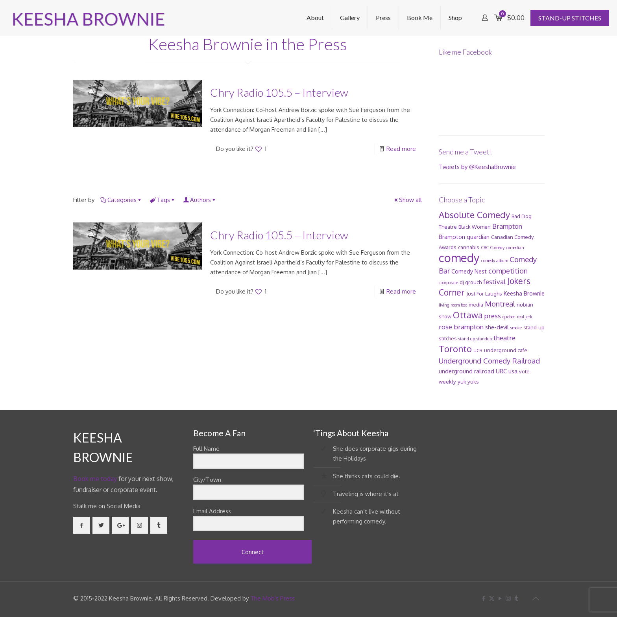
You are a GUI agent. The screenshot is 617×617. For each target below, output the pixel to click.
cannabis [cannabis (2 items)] (468, 247)
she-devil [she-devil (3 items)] (497, 327)
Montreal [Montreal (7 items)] (500, 303)
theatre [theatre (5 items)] (504, 338)
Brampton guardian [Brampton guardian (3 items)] (464, 236)
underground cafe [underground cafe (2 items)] (505, 350)
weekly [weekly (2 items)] (447, 381)
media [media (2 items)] (476, 304)
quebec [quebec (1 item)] (508, 317)
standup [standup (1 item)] (484, 339)
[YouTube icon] (500, 598)
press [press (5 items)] (492, 316)
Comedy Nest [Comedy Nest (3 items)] (469, 271)
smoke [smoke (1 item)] (516, 328)
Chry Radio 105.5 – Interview (279, 92)
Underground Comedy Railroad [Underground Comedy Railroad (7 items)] (489, 360)
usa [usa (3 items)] (512, 371)
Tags (163, 200)
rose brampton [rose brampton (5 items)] (461, 327)
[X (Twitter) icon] (492, 598)
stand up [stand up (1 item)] (466, 339)
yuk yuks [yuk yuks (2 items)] (468, 381)
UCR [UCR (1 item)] (477, 350)
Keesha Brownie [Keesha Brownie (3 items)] (524, 293)
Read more (401, 148)
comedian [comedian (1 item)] (515, 247)
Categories (121, 200)
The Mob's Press (272, 598)
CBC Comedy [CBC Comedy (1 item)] (492, 247)
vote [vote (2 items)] (524, 371)
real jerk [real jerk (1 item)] (524, 317)
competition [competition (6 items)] (508, 270)
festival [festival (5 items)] (494, 281)
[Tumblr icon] (516, 598)
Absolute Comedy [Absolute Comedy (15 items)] (474, 214)
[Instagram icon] (508, 598)
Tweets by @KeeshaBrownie (477, 167)
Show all (407, 200)
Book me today (95, 479)
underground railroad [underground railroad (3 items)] (466, 371)
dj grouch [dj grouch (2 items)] (471, 282)
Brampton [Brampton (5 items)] (507, 226)
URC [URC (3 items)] (501, 371)
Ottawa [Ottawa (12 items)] (468, 315)
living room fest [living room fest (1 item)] (453, 305)
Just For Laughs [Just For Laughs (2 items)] (484, 293)
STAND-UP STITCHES (569, 18)
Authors (200, 200)
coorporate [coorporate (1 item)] (448, 282)
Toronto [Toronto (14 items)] (455, 348)
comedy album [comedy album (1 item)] (494, 260)
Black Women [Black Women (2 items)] (474, 227)
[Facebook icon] (483, 598)
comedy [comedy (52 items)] (459, 257)
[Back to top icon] (535, 598)
